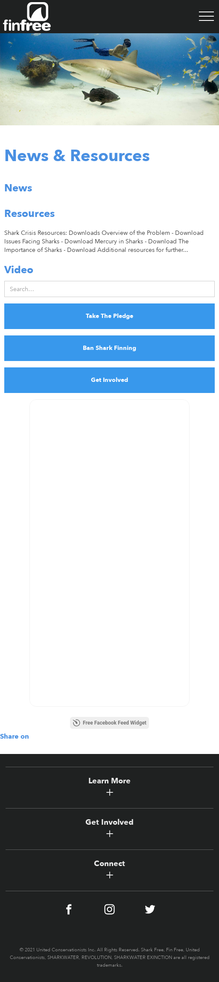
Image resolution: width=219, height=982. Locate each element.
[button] (206, 16)
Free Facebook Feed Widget (109, 723)
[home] (25, 16)
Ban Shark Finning (109, 348)
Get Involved (109, 380)
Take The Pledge (109, 316)
